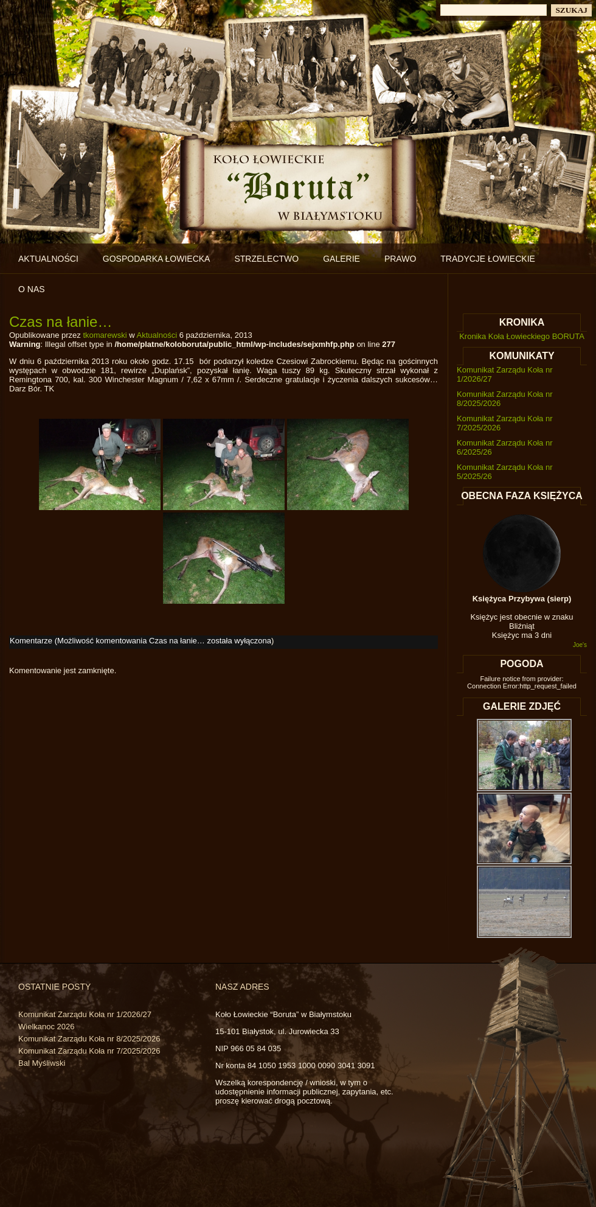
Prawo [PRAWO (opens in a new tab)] (400, 259)
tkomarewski (104, 335)
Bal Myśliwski (41, 1063)
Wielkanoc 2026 (46, 1026)
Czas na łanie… (60, 321)
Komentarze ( (140, 640)
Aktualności (48, 259)
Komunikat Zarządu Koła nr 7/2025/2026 (89, 1050)
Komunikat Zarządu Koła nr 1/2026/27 (84, 1014)
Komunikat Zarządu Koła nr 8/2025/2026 (89, 1038)
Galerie (341, 259)
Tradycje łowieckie (487, 259)
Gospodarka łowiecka (156, 259)
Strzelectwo (266, 259)
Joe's (580, 645)
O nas (31, 289)
